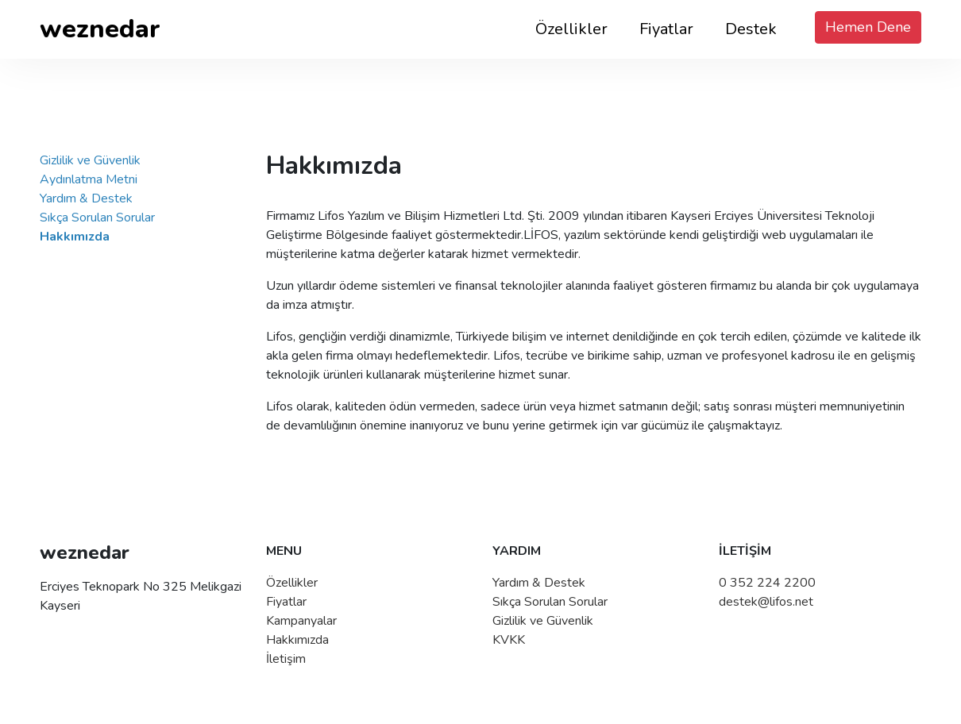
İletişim (286, 659)
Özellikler (571, 29)
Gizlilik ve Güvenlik (90, 160)
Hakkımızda (297, 640)
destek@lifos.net (766, 601)
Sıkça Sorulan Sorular (97, 217)
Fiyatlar (666, 29)
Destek (751, 29)
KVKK (508, 640)
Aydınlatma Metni (88, 179)
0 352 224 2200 (767, 582)
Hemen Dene (868, 27)
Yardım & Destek (86, 198)
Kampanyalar (301, 621)
